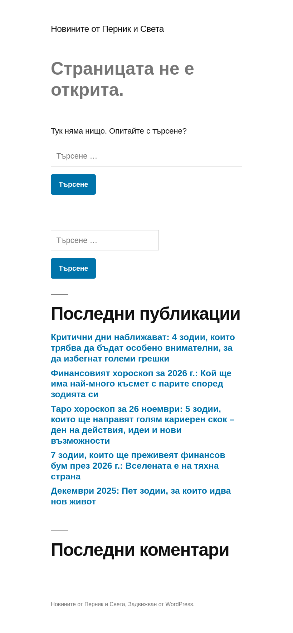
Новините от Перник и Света (107, 29)
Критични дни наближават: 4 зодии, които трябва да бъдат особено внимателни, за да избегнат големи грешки (143, 347)
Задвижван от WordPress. (161, 604)
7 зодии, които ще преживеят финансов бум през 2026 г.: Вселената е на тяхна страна (138, 465)
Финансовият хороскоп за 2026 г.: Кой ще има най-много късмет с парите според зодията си (141, 383)
